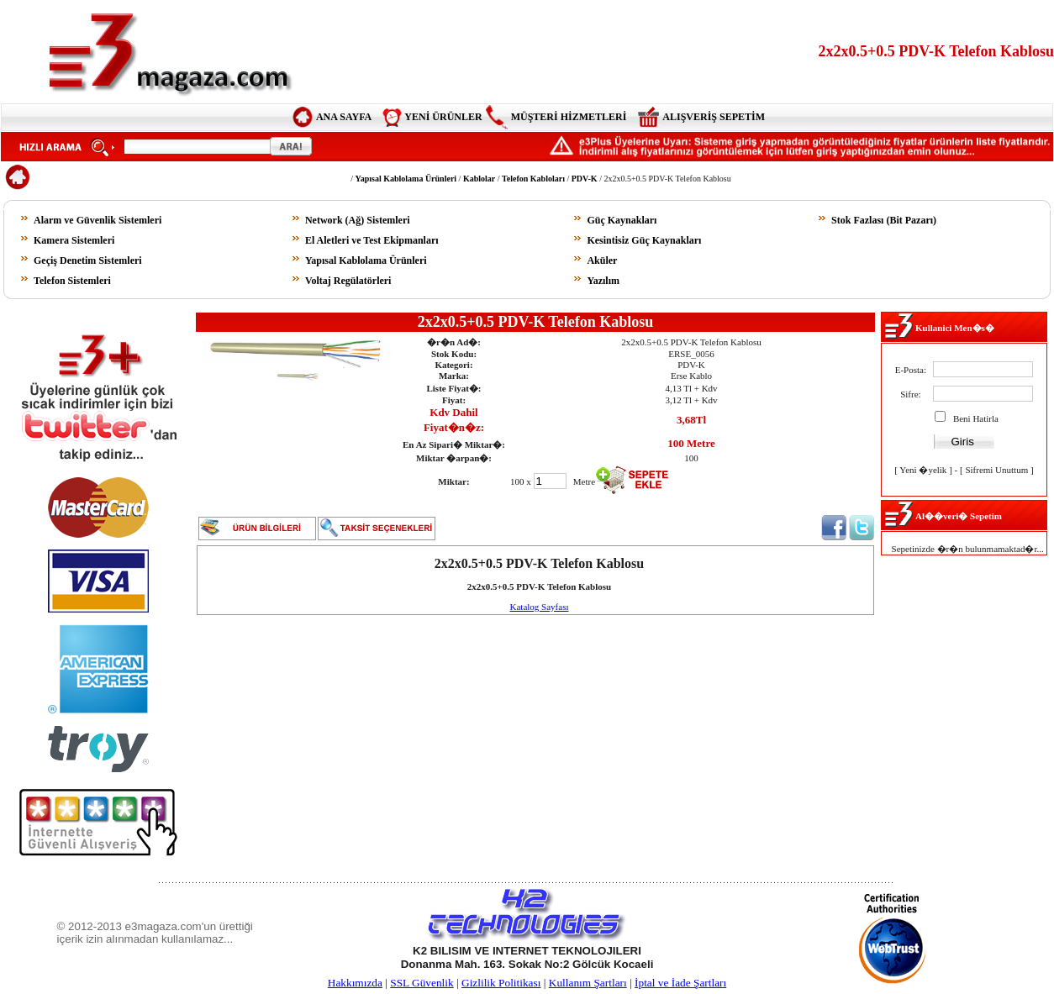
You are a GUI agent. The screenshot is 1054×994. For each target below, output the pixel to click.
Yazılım (603, 281)
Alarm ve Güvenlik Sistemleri (97, 220)
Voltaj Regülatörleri (348, 281)
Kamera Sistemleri (74, 240)
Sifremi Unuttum (996, 470)
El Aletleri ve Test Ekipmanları (372, 240)
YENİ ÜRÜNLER (443, 117)
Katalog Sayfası (539, 607)
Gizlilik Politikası (500, 982)
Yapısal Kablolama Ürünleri (366, 260)
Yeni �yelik (922, 470)
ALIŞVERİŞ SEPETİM (713, 117)
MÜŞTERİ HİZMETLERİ (569, 117)
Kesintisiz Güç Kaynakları (644, 240)
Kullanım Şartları (588, 982)
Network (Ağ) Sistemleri (357, 220)
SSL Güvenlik (421, 982)
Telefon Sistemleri (72, 281)
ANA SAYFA (344, 117)
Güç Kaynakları (621, 220)
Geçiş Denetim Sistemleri (88, 260)
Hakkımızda (355, 982)
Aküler (602, 260)
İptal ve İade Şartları (680, 982)
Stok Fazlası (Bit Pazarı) (883, 220)
